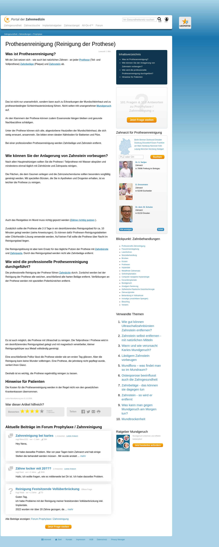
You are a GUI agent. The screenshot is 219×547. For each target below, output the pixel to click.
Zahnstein (55, 64)
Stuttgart (160, 149)
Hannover (154, 146)
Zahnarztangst (72, 25)
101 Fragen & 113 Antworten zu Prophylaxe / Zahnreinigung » (141, 106)
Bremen (143, 140)
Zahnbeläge (27, 64)
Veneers (125, 305)
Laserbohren (127, 252)
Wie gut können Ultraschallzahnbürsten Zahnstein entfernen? (138, 326)
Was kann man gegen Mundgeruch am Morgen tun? (139, 409)
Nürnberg (152, 149)
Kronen (125, 261)
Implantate (126, 268)
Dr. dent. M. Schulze (144, 207)
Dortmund (150, 140)
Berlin (136, 140)
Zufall (160, 229)
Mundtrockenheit (133, 419)
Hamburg (145, 146)
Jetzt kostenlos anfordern (148, 445)
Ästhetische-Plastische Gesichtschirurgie (138, 289)
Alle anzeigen (126, 229)
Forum (99, 25)
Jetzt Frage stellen (58, 526)
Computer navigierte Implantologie (135, 277)
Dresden (158, 140)
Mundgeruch (104, 106)
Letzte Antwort (72, 436)
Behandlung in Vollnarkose (132, 295)
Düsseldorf (146, 143)
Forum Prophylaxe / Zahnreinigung (50, 519)
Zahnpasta (16, 253)
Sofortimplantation (129, 274)
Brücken (125, 258)
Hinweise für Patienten (132, 77)
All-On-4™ (87, 25)
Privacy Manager (118, 539)
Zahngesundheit (13, 25)
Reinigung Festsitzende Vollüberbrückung (48, 489)
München (144, 149)
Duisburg (138, 143)
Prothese (84, 59)
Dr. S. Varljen (141, 162)
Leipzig (137, 149)
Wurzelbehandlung (129, 255)
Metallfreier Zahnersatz (131, 271)
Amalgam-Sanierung (130, 286)
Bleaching (126, 302)
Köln (160, 146)
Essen (153, 143)
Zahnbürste (101, 249)
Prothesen (126, 264)
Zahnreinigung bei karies (35, 435)
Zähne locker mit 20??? (33, 468)
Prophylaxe (37, 34)
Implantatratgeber (51, 25)
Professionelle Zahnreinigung (133, 246)
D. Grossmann (142, 185)
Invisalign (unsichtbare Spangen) (135, 299)
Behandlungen (25, 34)
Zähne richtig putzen (82, 220)
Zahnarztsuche (32, 25)
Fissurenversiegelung (130, 249)
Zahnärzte (65, 272)
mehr (83, 456)
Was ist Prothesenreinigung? (135, 59)
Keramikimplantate (129, 280)
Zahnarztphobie (128, 292)
